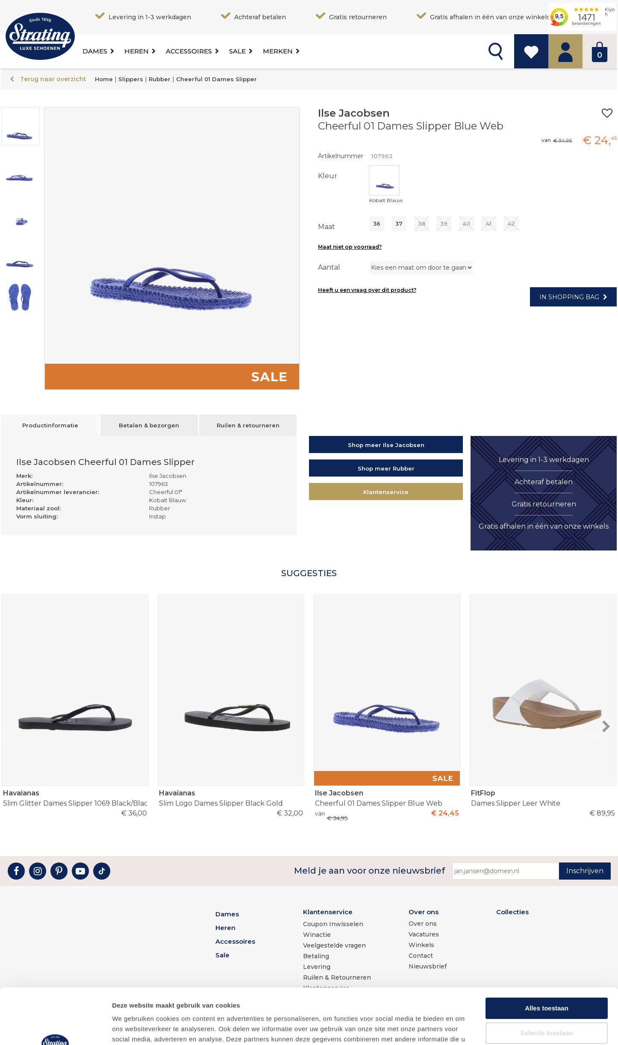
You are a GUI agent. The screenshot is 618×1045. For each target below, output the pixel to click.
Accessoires (189, 51)
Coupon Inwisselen (333, 924)
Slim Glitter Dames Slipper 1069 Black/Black (75, 797)
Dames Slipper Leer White (543, 797)
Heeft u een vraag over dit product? (367, 290)
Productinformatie (50, 425)
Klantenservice (386, 492)
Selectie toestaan (547, 977)
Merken (278, 51)
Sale (237, 51)
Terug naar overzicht (53, 79)
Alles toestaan (546, 952)
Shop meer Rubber (386, 468)
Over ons (423, 912)
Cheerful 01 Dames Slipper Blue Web (387, 797)
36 (376, 223)
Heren (136, 51)
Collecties (512, 912)
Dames (94, 51)
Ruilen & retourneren (248, 425)
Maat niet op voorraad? (350, 247)
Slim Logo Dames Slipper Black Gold (231, 797)
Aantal (329, 267)
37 (399, 223)
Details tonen (461, 1028)
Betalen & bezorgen (149, 425)
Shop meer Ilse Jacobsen (386, 445)
